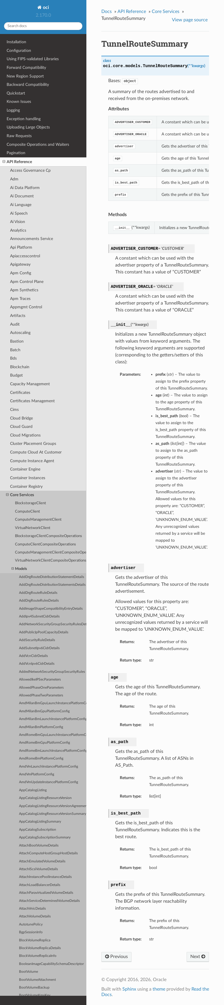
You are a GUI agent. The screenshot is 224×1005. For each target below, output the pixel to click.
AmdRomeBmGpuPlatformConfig (44, 742)
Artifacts (17, 315)
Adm (14, 179)
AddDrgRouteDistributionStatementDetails (51, 577)
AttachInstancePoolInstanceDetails (45, 877)
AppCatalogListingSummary (40, 821)
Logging (13, 110)
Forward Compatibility (26, 67)
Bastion (17, 341)
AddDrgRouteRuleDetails (38, 592)
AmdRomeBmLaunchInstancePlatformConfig (52, 750)
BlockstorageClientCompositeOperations (48, 536)
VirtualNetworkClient (32, 528)
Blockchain (19, 367)
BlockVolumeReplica (34, 940)
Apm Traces (20, 298)
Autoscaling (20, 332)
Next (197, 956)
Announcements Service (31, 239)
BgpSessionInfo (31, 932)
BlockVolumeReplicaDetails (40, 948)
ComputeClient (27, 511)
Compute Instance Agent (32, 461)
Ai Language (20, 205)
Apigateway (20, 264)
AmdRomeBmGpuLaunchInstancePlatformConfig (52, 734)
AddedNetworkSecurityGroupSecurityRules (52, 671)
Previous (116, 956)
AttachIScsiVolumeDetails (38, 869)
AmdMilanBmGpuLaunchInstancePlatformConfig (52, 703)
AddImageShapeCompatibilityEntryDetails (51, 608)
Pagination (16, 153)
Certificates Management (32, 401)
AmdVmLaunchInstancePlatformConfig (48, 766)
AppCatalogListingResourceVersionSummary (52, 813)
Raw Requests (19, 136)
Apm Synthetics (24, 290)
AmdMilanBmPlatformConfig (41, 727)
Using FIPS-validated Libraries (33, 59)
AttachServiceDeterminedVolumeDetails (49, 900)
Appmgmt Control (26, 307)
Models (19, 568)
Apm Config (20, 273)
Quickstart (16, 93)
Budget (16, 375)
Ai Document (22, 196)
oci (45, 7)
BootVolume (28, 971)
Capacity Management (30, 384)
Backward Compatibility (28, 84)
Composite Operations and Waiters (38, 144)
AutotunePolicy (31, 924)
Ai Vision (17, 222)
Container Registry (26, 486)
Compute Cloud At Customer (36, 452)
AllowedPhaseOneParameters (41, 687)
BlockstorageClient (30, 503)
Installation (16, 42)
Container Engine (25, 469)
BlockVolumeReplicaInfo (37, 955)
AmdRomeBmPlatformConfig (41, 758)
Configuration (19, 50)
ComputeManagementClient (38, 520)
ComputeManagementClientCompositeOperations (50, 552)
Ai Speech (19, 213)
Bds (13, 358)
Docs (106, 11)
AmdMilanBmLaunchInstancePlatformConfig (52, 719)
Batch (15, 350)
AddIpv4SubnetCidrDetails (39, 616)
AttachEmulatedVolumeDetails (42, 861)
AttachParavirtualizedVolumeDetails (46, 892)
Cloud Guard (21, 426)
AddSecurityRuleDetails (37, 640)
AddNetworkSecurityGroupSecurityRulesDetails (52, 624)
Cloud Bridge (21, 418)
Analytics (18, 230)
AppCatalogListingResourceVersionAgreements (52, 806)
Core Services (20, 495)
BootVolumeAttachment (37, 979)
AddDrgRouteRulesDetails (39, 600)
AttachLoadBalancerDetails (39, 885)
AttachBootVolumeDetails (38, 845)
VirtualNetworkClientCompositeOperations (50, 560)
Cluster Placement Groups (33, 443)
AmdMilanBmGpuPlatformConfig (44, 711)
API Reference (17, 162)
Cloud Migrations (25, 435)
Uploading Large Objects (28, 127)
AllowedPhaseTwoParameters (41, 695)
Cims (14, 409)
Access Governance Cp (30, 170)
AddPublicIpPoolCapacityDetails (43, 632)
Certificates (20, 392)
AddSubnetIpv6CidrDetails (39, 648)
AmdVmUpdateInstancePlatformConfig (48, 782)
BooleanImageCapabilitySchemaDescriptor (51, 964)
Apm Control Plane (26, 281)
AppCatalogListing (33, 790)
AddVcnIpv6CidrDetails (36, 663)
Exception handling (24, 119)
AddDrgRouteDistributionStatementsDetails (52, 584)
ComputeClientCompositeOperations (45, 544)
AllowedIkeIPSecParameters (40, 679)
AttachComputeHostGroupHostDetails (48, 853)
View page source (190, 20)
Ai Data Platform (25, 188)
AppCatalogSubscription (37, 829)
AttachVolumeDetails (35, 916)
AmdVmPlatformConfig (36, 774)
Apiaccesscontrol (25, 256)
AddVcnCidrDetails (33, 656)
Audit (15, 324)
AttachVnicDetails (32, 908)
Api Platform (21, 247)
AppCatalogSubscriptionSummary (45, 837)
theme (159, 989)
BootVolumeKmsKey (34, 995)
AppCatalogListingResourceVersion (45, 798)
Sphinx (129, 989)
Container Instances (27, 478)
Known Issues (19, 101)
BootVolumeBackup (34, 987)
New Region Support (25, 76)
